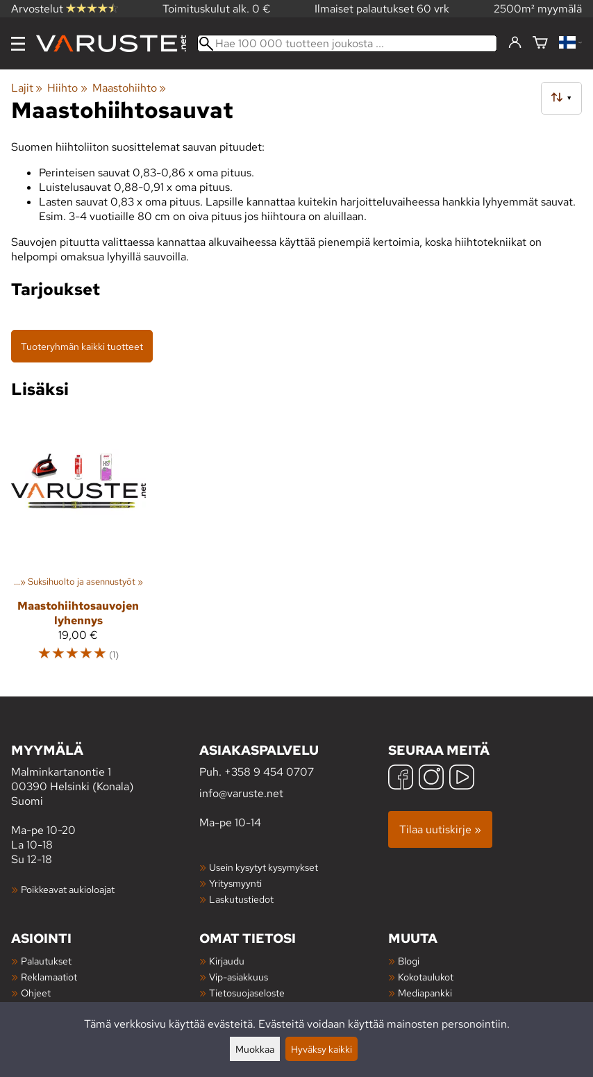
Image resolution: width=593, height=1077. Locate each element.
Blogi (408, 960)
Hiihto (67, 88)
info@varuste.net (241, 793)
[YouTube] (461, 779)
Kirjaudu (226, 960)
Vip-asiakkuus (238, 976)
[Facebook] (400, 779)
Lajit (26, 88)
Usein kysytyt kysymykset (263, 867)
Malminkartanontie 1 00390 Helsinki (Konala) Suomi (105, 774)
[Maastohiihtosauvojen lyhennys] (78, 544)
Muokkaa (254, 1048)
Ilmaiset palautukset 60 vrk (382, 8)
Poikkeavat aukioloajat (68, 889)
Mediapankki (425, 992)
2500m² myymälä (538, 8)
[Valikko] (18, 44)
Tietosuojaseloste (247, 992)
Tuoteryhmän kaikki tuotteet (82, 346)
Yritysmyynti (235, 883)
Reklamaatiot (49, 976)
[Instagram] (431, 779)
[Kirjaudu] (514, 43)
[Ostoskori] (540, 43)
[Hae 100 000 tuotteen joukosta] (347, 43)
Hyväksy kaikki (321, 1048)
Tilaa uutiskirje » (440, 829)
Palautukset (46, 960)
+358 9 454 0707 (269, 772)
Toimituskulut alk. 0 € (216, 8)
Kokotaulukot (425, 976)
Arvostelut (64, 8)
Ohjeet (36, 992)
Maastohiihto (129, 88)
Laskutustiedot (241, 898)
